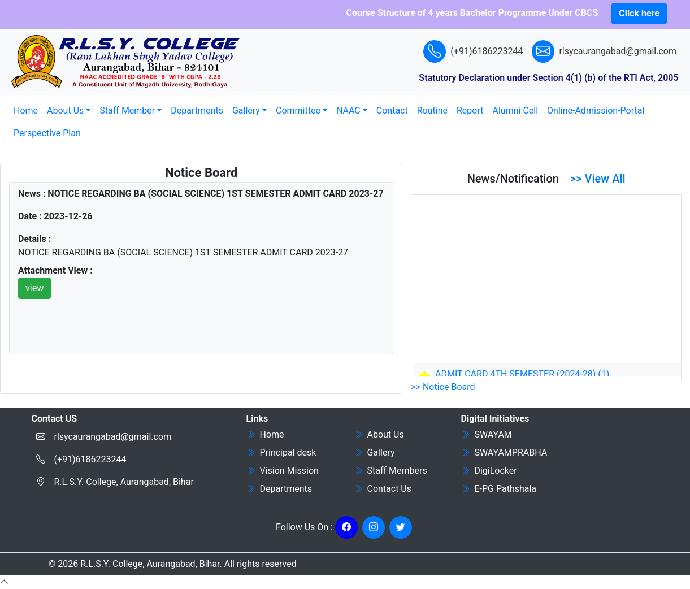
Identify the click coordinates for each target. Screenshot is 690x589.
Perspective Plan (47, 133)
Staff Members (390, 470)
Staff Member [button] (127, 110)
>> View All (598, 178)
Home (26, 110)
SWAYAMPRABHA (504, 452)
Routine (432, 110)
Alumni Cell (516, 110)
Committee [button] (298, 110)
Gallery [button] (246, 110)
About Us (379, 434)
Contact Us (383, 488)
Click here (639, 13)
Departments (197, 110)
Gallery (374, 452)
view (34, 288)
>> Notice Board (443, 387)
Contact (392, 110)
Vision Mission (282, 470)
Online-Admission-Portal (595, 110)
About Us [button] (65, 110)
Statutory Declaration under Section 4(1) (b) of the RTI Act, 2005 (548, 77)
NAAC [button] (348, 110)
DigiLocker (489, 470)
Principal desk (281, 452)
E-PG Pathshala (499, 488)
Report (470, 110)
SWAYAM (486, 434)
